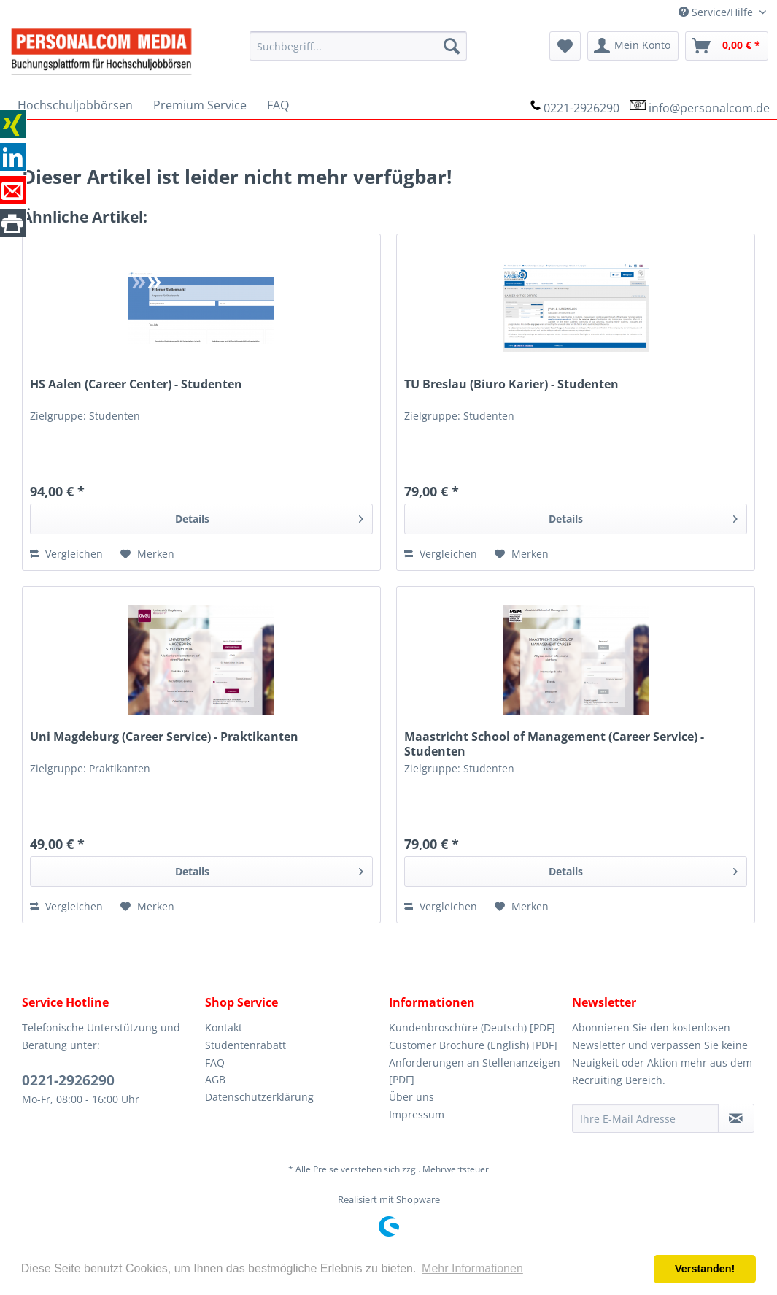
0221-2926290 (581, 108)
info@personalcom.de (709, 108)
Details (269, 516)
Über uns (411, 1097)
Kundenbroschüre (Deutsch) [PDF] (472, 1027)
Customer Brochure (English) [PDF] (473, 1045)
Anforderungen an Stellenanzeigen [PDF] (474, 1071)
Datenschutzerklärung (259, 1097)
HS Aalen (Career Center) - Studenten (136, 384)
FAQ (215, 1062)
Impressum (416, 1114)
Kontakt (223, 1027)
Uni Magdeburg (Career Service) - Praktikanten (164, 737)
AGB (215, 1079)
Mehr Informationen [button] (472, 1268)
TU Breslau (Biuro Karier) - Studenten (511, 384)
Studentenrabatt (245, 1045)
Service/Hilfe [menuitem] (717, 12)
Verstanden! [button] (705, 1269)
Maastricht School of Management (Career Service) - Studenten (554, 743)
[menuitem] (358, 46)
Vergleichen (66, 554)
